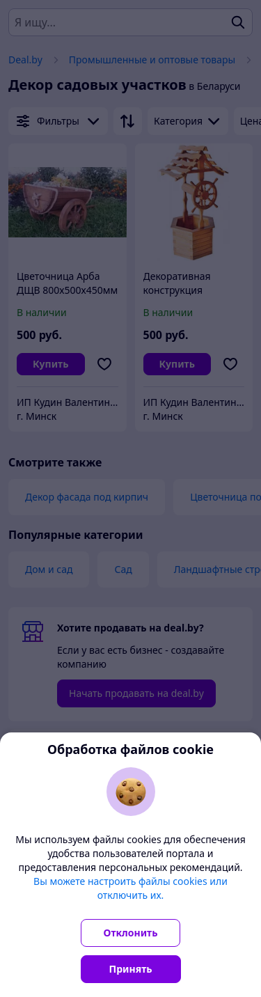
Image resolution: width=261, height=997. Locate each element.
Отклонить (131, 932)
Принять (130, 968)
